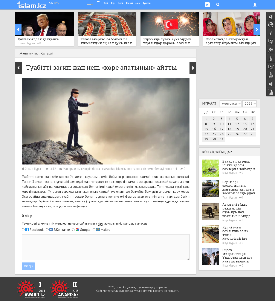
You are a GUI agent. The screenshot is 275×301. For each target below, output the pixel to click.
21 (253, 129)
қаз (51, 2)
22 (206, 134)
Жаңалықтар (29, 53)
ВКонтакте (62, 229)
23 (214, 134)
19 (237, 129)
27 (245, 134)
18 (229, 129)
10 (222, 124)
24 (222, 134)
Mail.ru (105, 229)
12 (237, 124)
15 (206, 129)
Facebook (37, 229)
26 (237, 134)
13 (245, 124)
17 (222, 129)
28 (253, 134)
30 (214, 139)
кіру (100, 223)
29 (206, 139)
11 (229, 124)
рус (56, 2)
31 (222, 139)
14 (253, 124)
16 (214, 129)
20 (245, 129)
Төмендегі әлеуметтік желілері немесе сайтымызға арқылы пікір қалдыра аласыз (84, 223)
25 (229, 134)
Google (85, 229)
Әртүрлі (47, 53)
